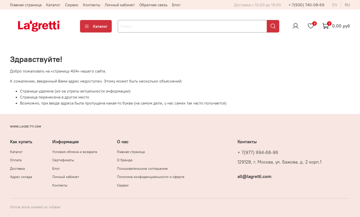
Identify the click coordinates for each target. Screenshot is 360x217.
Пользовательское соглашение (142, 168)
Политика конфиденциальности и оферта (150, 176)
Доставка (17, 168)
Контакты (91, 4)
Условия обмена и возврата (74, 152)
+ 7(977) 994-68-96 (258, 152)
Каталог (53, 4)
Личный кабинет (120, 4)
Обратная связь (153, 4)
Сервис (71, 4)
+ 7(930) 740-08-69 (306, 4)
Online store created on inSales (35, 207)
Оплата (16, 160)
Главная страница (26, 4)
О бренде (124, 160)
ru (347, 4)
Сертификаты (63, 160)
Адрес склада (21, 176)
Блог (176, 4)
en (334, 4)
